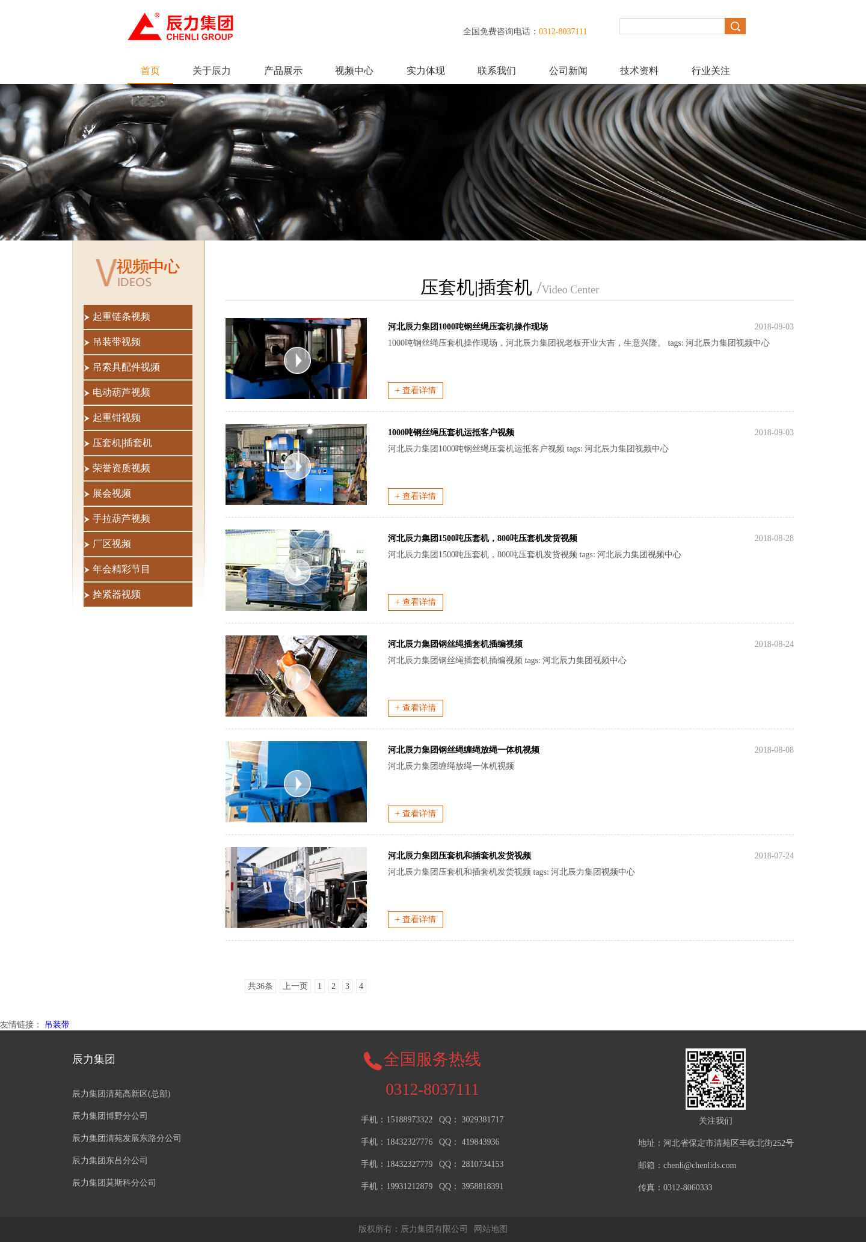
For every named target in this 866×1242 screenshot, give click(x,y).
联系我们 (497, 71)
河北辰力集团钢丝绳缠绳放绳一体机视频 (463, 749)
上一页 (295, 986)
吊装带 (57, 1024)
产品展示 (283, 71)
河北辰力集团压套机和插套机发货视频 (459, 855)
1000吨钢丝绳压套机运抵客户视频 (451, 432)
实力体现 (426, 71)
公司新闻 (568, 71)
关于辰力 (211, 71)
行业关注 (711, 71)
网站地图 (491, 1229)
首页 (150, 71)
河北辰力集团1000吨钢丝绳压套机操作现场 (468, 326)
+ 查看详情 (415, 390)
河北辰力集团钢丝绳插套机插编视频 (455, 644)
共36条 (260, 986)
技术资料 (639, 71)
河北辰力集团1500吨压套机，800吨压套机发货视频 (482, 538)
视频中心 (354, 71)
